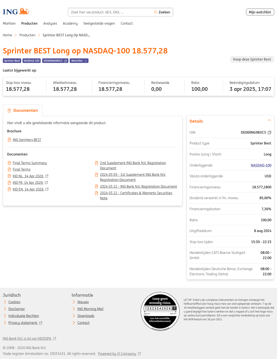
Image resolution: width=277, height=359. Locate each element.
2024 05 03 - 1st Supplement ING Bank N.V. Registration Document (133, 175)
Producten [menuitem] (29, 23)
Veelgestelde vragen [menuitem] (99, 23)
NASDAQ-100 (261, 165)
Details (230, 121)
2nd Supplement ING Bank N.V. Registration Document (133, 163)
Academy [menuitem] (70, 23)
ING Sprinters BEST (27, 140)
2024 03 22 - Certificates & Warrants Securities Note (136, 193)
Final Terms (22, 169)
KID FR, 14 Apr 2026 (28, 183)
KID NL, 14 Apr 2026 (28, 176)
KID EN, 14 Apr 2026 (28, 189)
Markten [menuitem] (9, 23)
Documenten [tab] (22, 110)
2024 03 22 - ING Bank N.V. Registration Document (138, 187)
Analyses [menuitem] (50, 23)
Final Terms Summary (30, 163)
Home (7, 35)
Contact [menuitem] (127, 23)
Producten (27, 35)
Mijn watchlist (260, 12)
